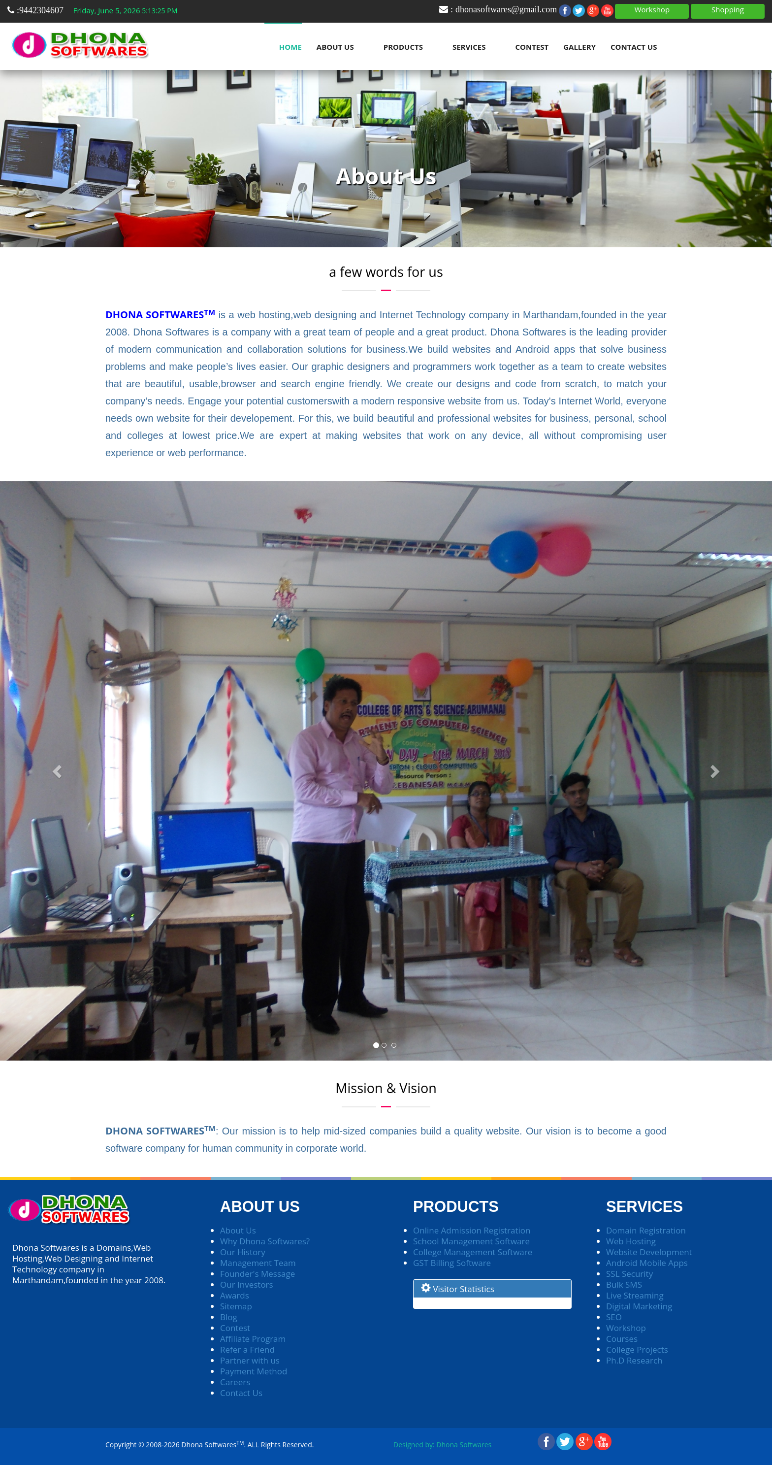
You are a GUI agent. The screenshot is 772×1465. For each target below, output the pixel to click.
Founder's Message (257, 1273)
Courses (622, 1338)
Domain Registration (646, 1230)
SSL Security (629, 1273)
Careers (235, 1382)
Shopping (727, 9)
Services (469, 47)
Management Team (258, 1262)
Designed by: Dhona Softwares (442, 1444)
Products (403, 47)
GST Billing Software (452, 1262)
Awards (234, 1295)
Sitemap (236, 1306)
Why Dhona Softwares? (265, 1241)
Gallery (579, 47)
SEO (614, 1317)
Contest (531, 47)
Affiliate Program (253, 1338)
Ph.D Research (634, 1360)
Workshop (652, 9)
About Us (335, 47)
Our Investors (246, 1284)
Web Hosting (631, 1241)
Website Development (649, 1252)
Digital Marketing (639, 1306)
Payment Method (253, 1371)
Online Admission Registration (471, 1230)
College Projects (637, 1349)
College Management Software (472, 1252)
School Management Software (471, 1241)
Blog (228, 1317)
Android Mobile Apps (647, 1262)
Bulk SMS (624, 1284)
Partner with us (250, 1360)
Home (290, 47)
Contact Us (634, 47)
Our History (242, 1252)
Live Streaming (635, 1295)
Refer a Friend (247, 1349)
